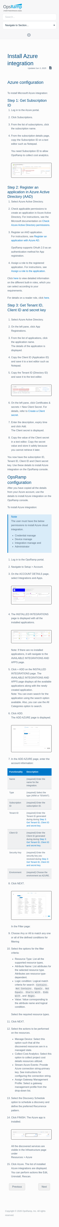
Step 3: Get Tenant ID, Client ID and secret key (37, 822)
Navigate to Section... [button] (17, 25)
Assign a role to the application (28, 271)
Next (44, 1186)
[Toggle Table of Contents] (29, 35)
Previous (17, 1186)
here (15, 278)
